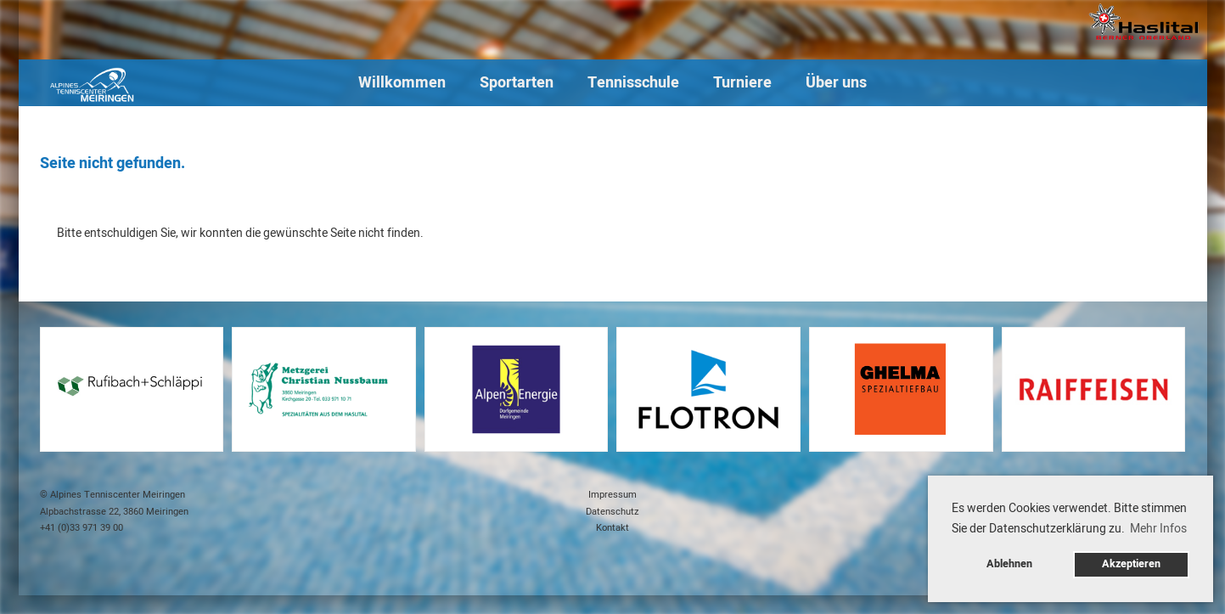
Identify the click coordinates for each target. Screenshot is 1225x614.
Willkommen (402, 82)
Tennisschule (633, 82)
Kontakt (612, 528)
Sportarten (516, 82)
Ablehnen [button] (1009, 564)
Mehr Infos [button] (1158, 529)
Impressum (612, 494)
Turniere (742, 82)
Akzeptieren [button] (1131, 564)
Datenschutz (612, 511)
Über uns (836, 82)
